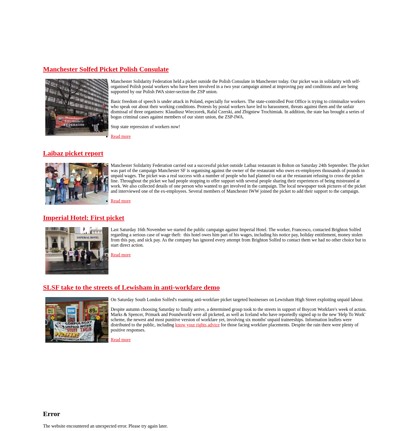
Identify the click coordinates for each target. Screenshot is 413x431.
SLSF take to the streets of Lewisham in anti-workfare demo (131, 287)
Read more (121, 136)
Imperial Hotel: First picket (83, 217)
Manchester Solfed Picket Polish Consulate (106, 69)
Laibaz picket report (73, 153)
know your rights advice (197, 324)
